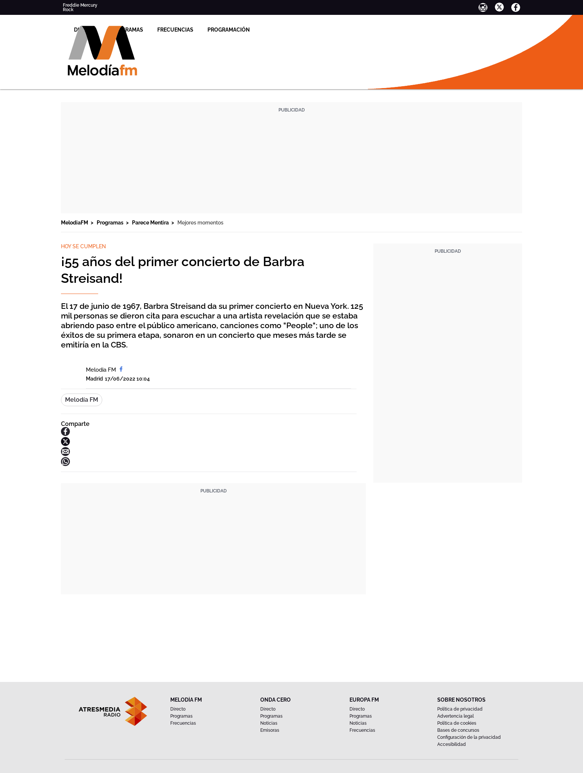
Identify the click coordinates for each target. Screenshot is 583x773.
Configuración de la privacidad (469, 737)
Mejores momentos (200, 223)
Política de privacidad (460, 709)
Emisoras (269, 730)
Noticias (268, 723)
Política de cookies (456, 723)
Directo (172, 30)
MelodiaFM (75, 223)
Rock (68, 9)
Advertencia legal (455, 716)
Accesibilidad (451, 744)
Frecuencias (263, 30)
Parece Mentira (151, 223)
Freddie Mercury (80, 5)
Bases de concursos (458, 730)
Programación (316, 30)
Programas (214, 30)
